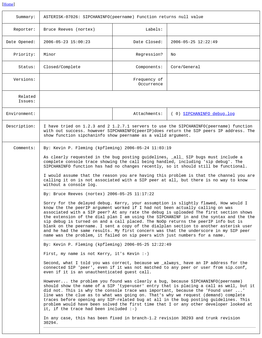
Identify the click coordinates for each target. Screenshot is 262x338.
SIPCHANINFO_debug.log (209, 114)
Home (8, 4)
